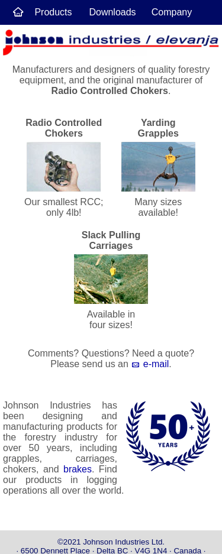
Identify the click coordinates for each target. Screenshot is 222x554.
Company (172, 12)
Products (53, 12)
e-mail (150, 364)
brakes (77, 469)
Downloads (112, 12)
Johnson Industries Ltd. (124, 541)
